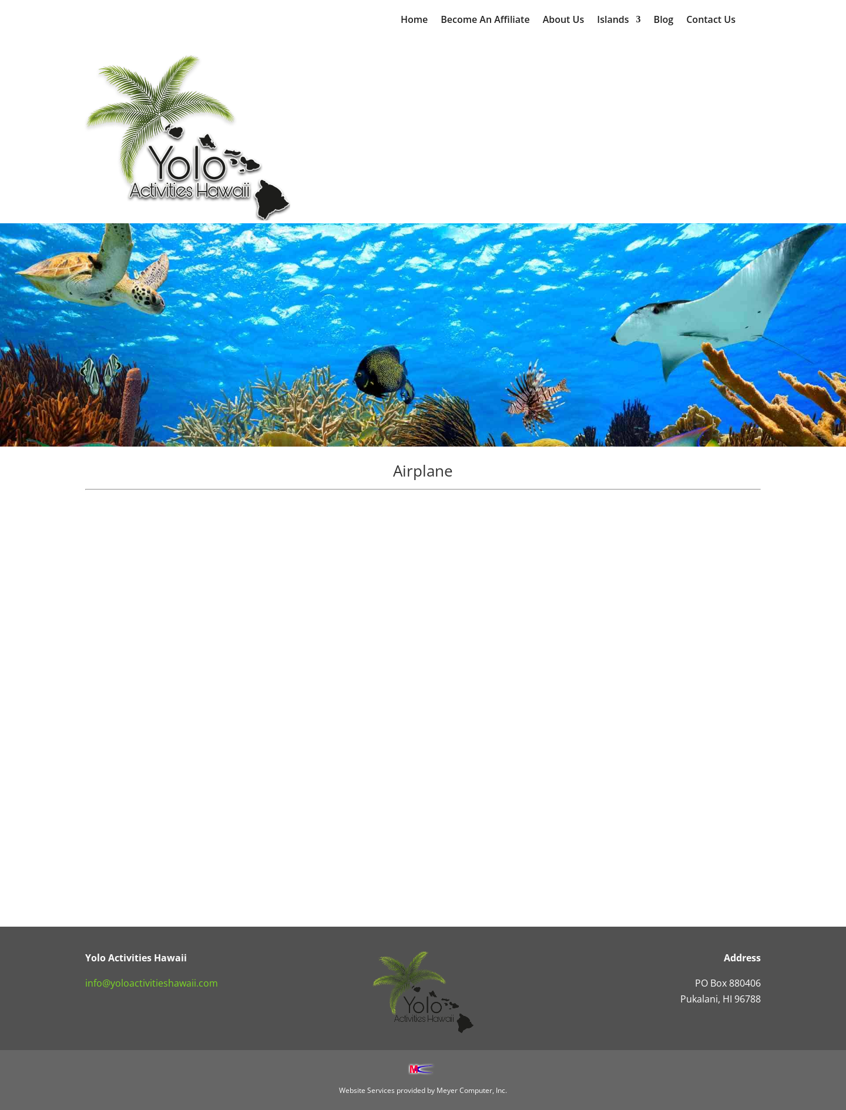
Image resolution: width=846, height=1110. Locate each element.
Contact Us (711, 20)
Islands (613, 20)
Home (414, 20)
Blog (664, 20)
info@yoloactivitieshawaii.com (151, 983)
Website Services (367, 1090)
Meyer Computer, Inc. (472, 1090)
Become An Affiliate (485, 20)
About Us (564, 20)
